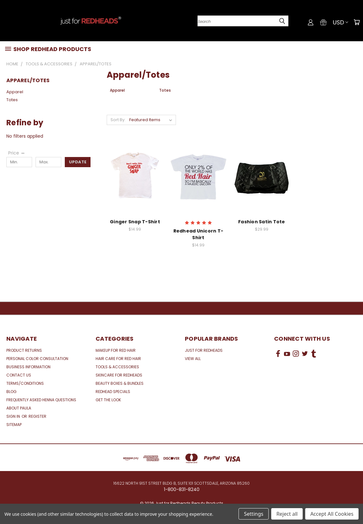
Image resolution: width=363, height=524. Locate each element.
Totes (12, 100)
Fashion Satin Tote (261, 222)
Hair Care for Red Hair (118, 358)
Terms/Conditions (25, 383)
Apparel (14, 92)
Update (77, 162)
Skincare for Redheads (119, 375)
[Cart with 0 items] (356, 22)
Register (37, 416)
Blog (11, 391)
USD (340, 22)
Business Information (28, 367)
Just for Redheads (204, 350)
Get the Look (108, 400)
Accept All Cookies (331, 513)
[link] (315, 377)
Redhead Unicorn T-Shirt (198, 234)
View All (193, 358)
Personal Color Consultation (37, 358)
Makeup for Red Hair (116, 350)
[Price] (16, 153)
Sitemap (14, 424)
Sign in (13, 416)
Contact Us (18, 375)
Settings (253, 513)
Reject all (287, 513)
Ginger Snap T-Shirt (135, 222)
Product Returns (24, 350)
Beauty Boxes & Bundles (120, 383)
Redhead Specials (113, 391)
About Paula (18, 408)
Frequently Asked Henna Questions (41, 400)
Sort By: (118, 120)
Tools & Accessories (117, 367)
